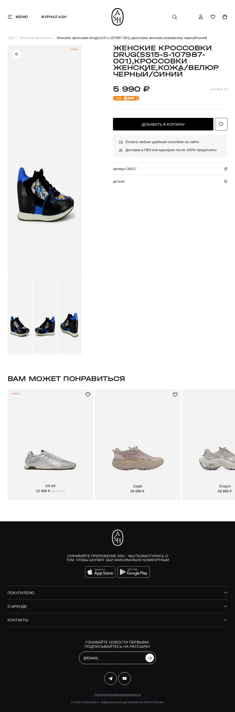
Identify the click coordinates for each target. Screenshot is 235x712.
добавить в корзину (163, 124)
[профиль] (200, 16)
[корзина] (224, 16)
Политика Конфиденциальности (117, 694)
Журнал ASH (53, 17)
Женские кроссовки (36, 38)
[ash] (117, 17)
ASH (11, 38)
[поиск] (174, 16)
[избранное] (212, 16)
